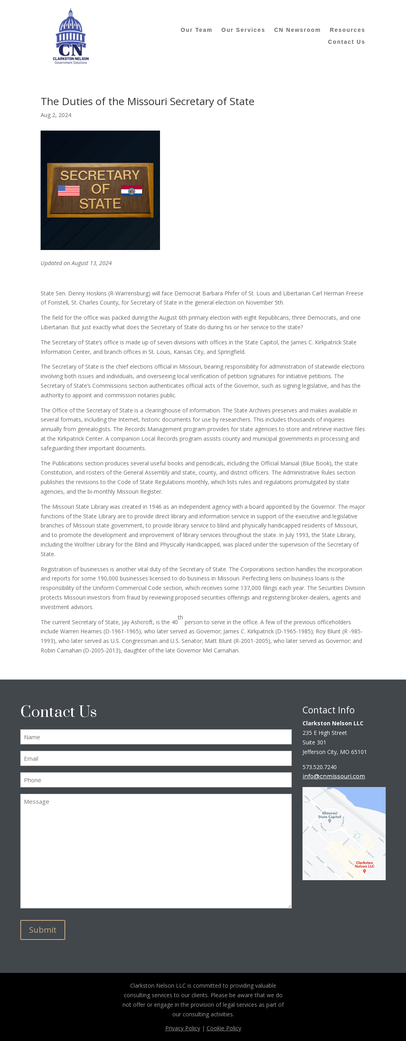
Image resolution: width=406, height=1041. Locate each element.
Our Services (243, 30)
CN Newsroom (297, 30)
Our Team (197, 30)
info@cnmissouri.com (334, 776)
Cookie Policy (224, 1028)
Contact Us (346, 42)
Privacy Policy (182, 1028)
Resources (347, 30)
